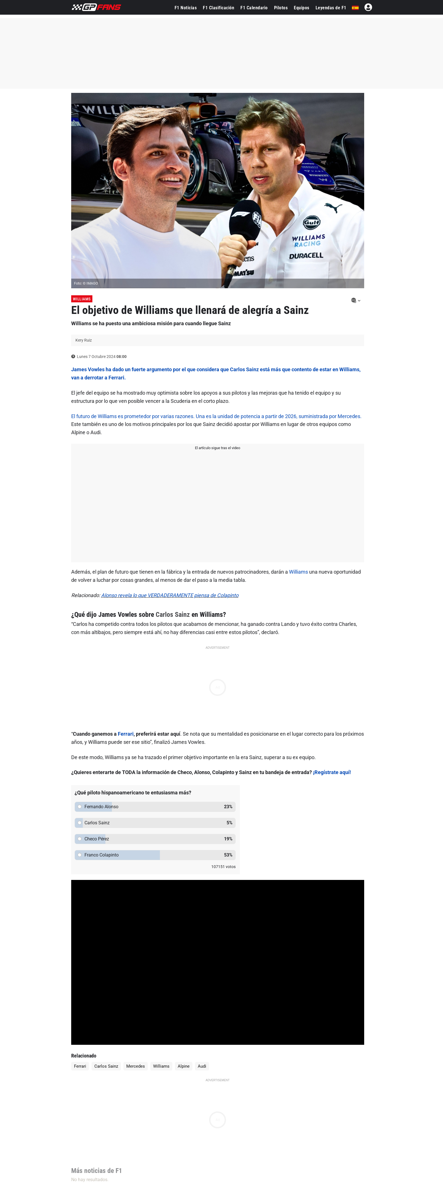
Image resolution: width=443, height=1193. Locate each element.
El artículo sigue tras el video (217, 448)
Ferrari (126, 734)
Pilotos (281, 7)
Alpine (184, 1066)
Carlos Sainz (173, 615)
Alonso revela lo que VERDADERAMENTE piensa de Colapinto (169, 595)
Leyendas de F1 (331, 7)
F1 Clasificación (218, 7)
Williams (82, 299)
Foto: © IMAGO (86, 283)
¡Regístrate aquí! (332, 772)
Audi (202, 1066)
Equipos (301, 7)
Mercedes (135, 1066)
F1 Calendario (254, 7)
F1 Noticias (186, 7)
